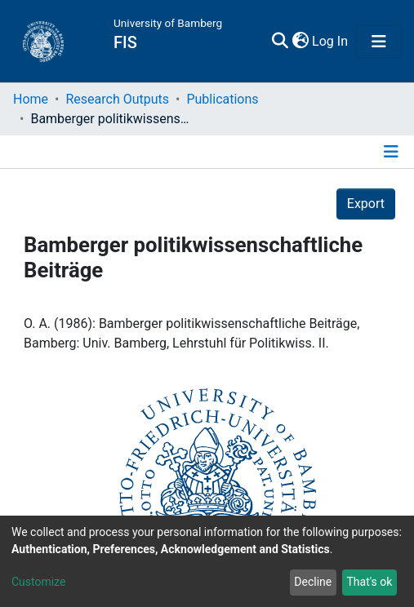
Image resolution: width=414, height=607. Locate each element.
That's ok (369, 581)
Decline (313, 581)
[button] (339, 41)
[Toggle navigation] (379, 41)
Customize (38, 581)
